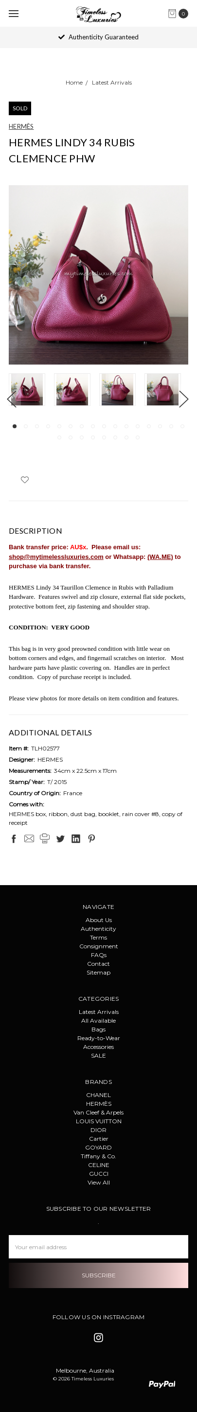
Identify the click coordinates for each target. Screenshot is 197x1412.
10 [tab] (115, 426)
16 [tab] (182, 426)
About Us (99, 920)
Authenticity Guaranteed (98, 37)
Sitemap (98, 972)
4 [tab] (48, 426)
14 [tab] (160, 426)
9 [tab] (104, 426)
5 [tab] (59, 426)
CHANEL (98, 1094)
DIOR (98, 1129)
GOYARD (98, 1147)
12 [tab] (138, 426)
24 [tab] (138, 437)
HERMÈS (98, 1103)
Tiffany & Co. (98, 1156)
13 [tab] (149, 426)
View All (99, 1182)
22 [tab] (115, 437)
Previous (11, 399)
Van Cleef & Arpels (98, 1112)
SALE (98, 1055)
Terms (98, 937)
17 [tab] (59, 437)
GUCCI (98, 1173)
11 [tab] (126, 426)
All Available (98, 1020)
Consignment (98, 946)
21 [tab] (104, 437)
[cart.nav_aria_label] (180, 13)
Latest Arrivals (99, 1011)
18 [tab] (70, 437)
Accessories (98, 1046)
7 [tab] (82, 426)
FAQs (99, 955)
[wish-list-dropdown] (24, 479)
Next (183, 399)
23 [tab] (126, 437)
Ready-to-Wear (98, 1038)
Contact (98, 963)
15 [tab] (171, 426)
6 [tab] (70, 426)
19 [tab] (82, 437)
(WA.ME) (160, 556)
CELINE (98, 1164)
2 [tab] (26, 426)
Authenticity (98, 928)
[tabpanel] (31, 390)
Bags (98, 1029)
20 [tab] (93, 437)
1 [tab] (15, 426)
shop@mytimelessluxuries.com (56, 556)
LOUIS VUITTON (99, 1121)
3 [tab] (37, 426)
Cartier (98, 1138)
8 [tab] (93, 426)
